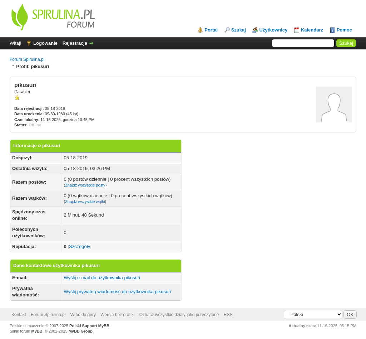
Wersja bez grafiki (117, 314)
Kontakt (18, 314)
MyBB (37, 331)
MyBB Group (81, 331)
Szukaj (238, 30)
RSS (228, 314)
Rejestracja (75, 43)
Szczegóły (79, 246)
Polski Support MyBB (89, 326)
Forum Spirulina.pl (27, 59)
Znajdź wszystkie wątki (85, 201)
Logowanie (45, 43)
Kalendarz (312, 30)
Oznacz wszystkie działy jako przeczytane (179, 314)
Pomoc (344, 30)
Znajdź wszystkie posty (85, 185)
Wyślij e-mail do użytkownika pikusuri (102, 277)
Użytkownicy (273, 30)
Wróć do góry (83, 314)
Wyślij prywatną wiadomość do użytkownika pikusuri (117, 291)
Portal (211, 30)
